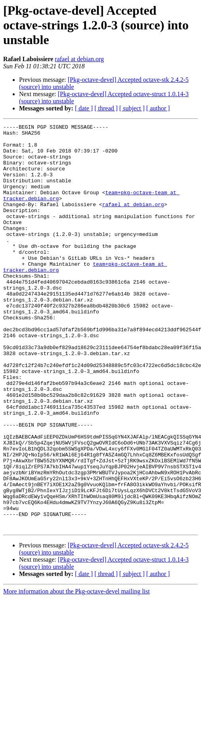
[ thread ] (106, 108)
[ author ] (158, 108)
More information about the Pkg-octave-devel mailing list (76, 672)
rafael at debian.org (79, 59)
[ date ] (84, 108)
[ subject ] (132, 108)
